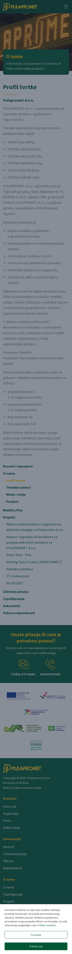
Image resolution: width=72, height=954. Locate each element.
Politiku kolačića (46, 925)
